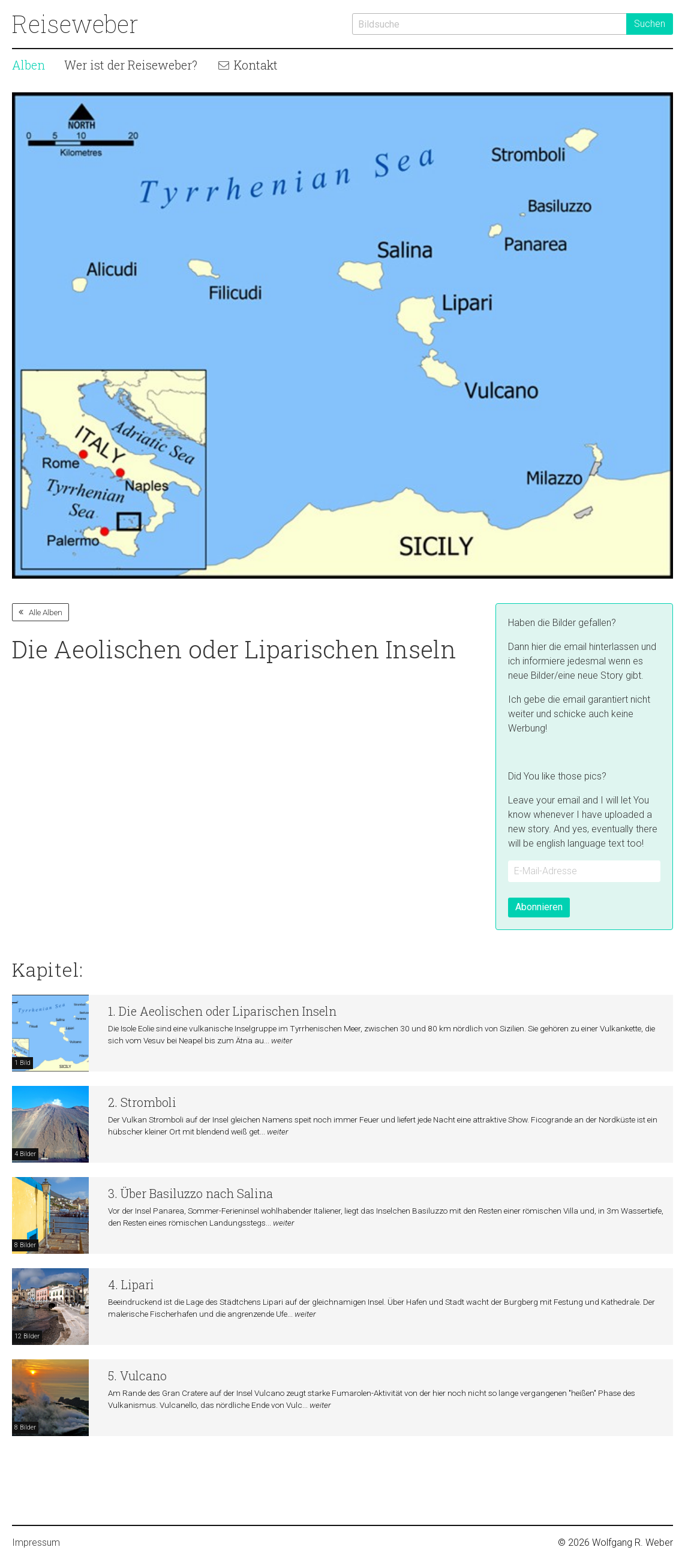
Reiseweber (75, 24)
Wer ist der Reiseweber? (130, 65)
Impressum (36, 1542)
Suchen (649, 23)
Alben (28, 65)
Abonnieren (539, 907)
